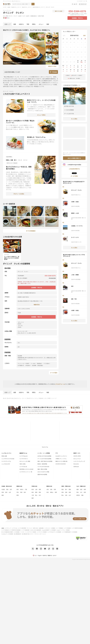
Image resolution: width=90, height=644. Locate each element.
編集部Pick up (23, 453)
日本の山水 (76, 466)
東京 (18, 489)
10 (70, 70)
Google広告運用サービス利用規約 (49, 530)
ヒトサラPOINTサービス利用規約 (54, 532)
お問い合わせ (35, 528)
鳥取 (66, 492)
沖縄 (82, 495)
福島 (3, 495)
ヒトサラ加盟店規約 (25, 530)
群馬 (18, 495)
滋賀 (56, 492)
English (40, 555)
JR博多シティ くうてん (61, 458)
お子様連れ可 (21, 365)
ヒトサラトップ (8, 528)
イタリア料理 (47, 398)
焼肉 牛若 (73, 299)
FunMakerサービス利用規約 (7, 534)
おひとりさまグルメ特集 (43, 472)
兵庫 (51, 489)
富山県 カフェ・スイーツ (16, 7)
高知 (63, 492)
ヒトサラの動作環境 (22, 528)
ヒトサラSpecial (23, 456)
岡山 (63, 495)
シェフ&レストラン (6, 453)
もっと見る (74, 119)
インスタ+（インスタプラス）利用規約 (28, 532)
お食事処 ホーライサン (77, 225)
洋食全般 (41, 398)
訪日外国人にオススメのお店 (26, 469)
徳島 (63, 489)
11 (74, 70)
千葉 (26, 489)
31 (85, 61)
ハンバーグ (53, 398)
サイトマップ (29, 528)
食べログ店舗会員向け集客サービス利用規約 (11, 532)
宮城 (3, 492)
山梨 (36, 489)
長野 (40, 489)
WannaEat (76, 464)
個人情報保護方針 (17, 534)
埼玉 (18, 492)
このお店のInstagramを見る (72, 164)
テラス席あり (47, 363)
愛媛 (70, 489)
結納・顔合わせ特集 (42, 469)
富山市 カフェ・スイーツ (26, 7)
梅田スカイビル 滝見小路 (61, 461)
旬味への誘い (23, 464)
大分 (81, 492)
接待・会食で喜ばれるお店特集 (45, 461)
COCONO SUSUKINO (61, 464)
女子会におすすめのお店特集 (44, 456)
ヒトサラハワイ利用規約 (42, 532)
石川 (40, 495)
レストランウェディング (79, 461)
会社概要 (53, 528)
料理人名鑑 (4, 456)
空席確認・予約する (77, 18)
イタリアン (10, 16)
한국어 (54, 555)
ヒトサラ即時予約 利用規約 (77, 528)
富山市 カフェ (30, 398)
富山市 (4, 398)
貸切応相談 (40, 365)
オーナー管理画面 (59, 528)
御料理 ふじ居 (75, 213)
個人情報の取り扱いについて (28, 534)
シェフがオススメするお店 (8, 458)
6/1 (63, 66)
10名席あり (28, 365)
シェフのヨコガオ (6, 464)
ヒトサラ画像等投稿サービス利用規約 (69, 532)
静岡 (36, 492)
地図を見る (37, 304)
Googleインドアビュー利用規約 (63, 530)
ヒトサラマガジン (24, 458)
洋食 (7, 16)
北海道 (3, 489)
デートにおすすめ (69, 113)
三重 (33, 495)
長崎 (85, 489)
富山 (36, 495)
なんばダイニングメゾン (61, 456)
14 (85, 70)
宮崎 (85, 492)
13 (81, 70)
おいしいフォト (77, 458)
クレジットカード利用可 (23, 363)
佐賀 (81, 489)
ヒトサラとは (14, 528)
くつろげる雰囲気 (69, 110)
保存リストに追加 (58, 11)
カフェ (4, 16)
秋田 (6, 492)
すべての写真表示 (30, 231)
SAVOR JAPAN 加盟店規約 (35, 530)
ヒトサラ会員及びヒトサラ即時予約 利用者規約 (11, 530)
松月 (72, 286)
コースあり (33, 363)
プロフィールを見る (18, 194)
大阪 (47, 489)
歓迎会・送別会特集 (42, 464)
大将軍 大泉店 (75, 201)
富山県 (9, 7)
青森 (7, 489)
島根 (70, 492)
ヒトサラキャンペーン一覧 (26, 472)
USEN (3, 528)
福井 (33, 498)
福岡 (77, 489)
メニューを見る (41, 115)
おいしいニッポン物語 (25, 461)
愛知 (40, 492)
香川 (66, 489)
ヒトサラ (4, 7)
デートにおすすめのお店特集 (44, 458)
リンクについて (47, 528)
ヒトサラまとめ (23, 466)
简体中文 (45, 555)
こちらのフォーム (60, 384)
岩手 (11, 489)
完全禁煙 (34, 365)
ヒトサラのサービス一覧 (82, 1)
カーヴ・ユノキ (75, 237)
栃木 (25, 492)
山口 (70, 495)
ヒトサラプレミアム (6, 461)
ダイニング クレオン (13, 12)
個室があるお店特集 (42, 474)
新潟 (33, 489)
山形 (10, 492)
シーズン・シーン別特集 (44, 453)
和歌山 (51, 492)
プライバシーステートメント (40, 534)
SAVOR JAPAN (77, 456)
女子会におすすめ (69, 106)
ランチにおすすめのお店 (43, 466)
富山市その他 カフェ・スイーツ (39, 7)
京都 (55, 489)
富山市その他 (10, 398)
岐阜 (33, 492)
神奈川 (21, 489)
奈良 (47, 492)
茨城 (21, 492)
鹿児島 (78, 495)
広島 (66, 495)
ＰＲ (57, 453)
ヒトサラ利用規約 (67, 528)
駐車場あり (39, 363)
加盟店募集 (41, 528)
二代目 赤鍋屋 (75, 274)
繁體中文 (50, 555)
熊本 (77, 492)
